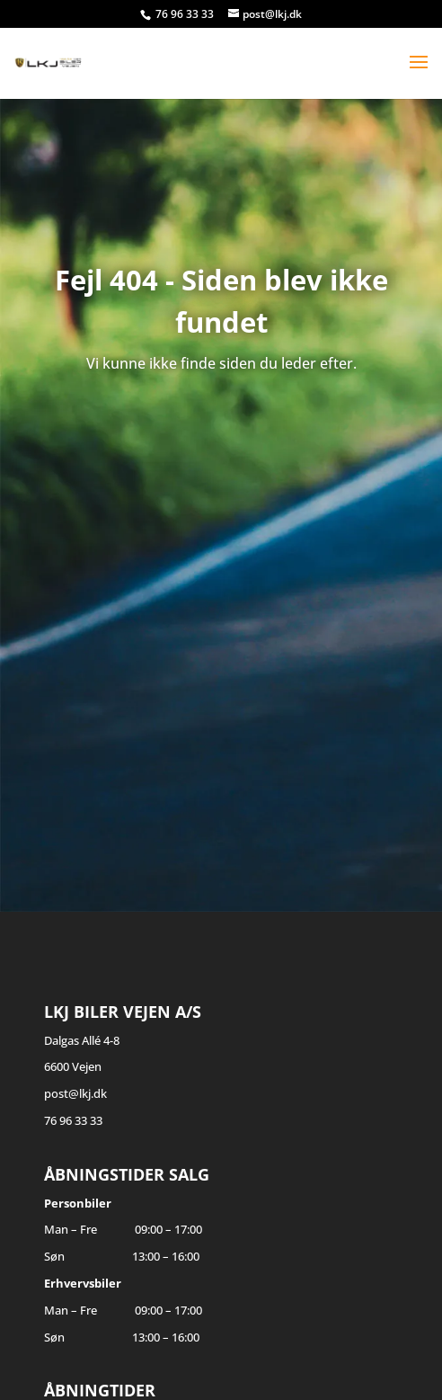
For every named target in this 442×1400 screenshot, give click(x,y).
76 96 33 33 (186, 14)
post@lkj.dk (75, 1093)
